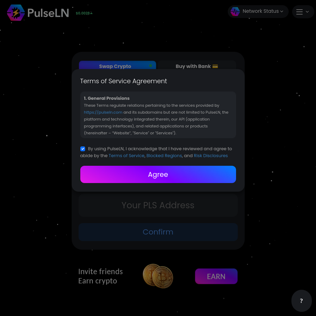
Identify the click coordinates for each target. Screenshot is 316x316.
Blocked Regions (164, 156)
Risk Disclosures (211, 156)
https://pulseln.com (103, 112)
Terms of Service (126, 156)
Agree (158, 174)
